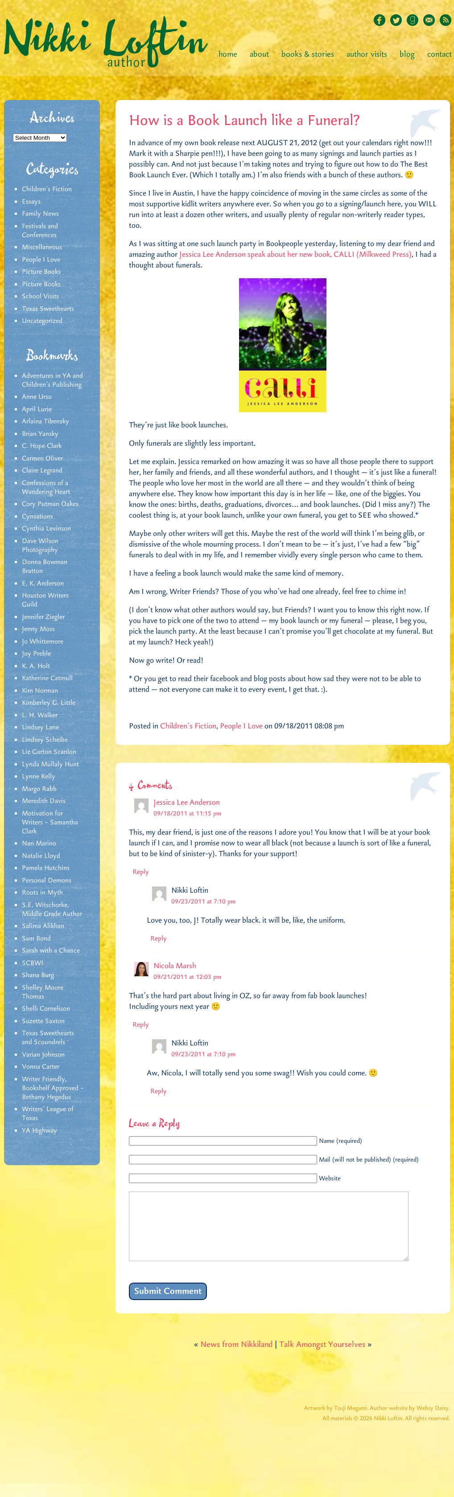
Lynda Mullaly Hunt (50, 764)
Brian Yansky (40, 434)
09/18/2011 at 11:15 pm (187, 814)
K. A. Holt (36, 666)
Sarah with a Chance (51, 950)
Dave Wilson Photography (40, 546)
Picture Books (41, 272)
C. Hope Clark (42, 446)
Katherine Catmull (47, 678)
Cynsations (37, 516)
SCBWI (32, 963)
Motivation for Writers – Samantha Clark (50, 822)
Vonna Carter (40, 1066)
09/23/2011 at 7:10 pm (203, 902)
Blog (407, 54)
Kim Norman (40, 690)
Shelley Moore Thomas (42, 992)
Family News (40, 213)
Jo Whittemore (42, 641)
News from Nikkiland (236, 1358)
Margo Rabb (39, 789)
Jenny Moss (38, 629)
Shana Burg (38, 975)
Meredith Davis (44, 801)
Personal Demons (46, 880)
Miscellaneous (42, 247)
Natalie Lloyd (41, 856)
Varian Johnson (43, 1054)
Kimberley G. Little (48, 702)
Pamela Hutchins (46, 868)
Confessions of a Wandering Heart (46, 488)
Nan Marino (39, 843)
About (259, 54)
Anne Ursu (37, 397)
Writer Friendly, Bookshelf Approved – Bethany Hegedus (53, 1088)
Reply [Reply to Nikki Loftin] (158, 938)
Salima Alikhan (43, 926)
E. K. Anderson (43, 583)
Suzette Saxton (43, 1021)
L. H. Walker (40, 715)
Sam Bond (36, 938)
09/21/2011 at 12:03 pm (187, 977)
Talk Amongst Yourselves (322, 1358)
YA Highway (39, 1130)
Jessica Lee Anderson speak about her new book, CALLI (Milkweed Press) (295, 254)
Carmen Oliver (42, 458)
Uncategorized (42, 321)
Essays (31, 201)
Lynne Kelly (38, 776)
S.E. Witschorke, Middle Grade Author (52, 910)
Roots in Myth (42, 892)
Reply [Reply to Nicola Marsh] (140, 1024)
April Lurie (37, 409)
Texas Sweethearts (48, 309)
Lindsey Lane (40, 727)
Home (228, 54)
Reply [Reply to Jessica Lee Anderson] (140, 872)
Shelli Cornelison (46, 1008)
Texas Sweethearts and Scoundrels (48, 1038)
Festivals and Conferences (40, 231)
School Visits (40, 296)
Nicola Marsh (174, 966)
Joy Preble (36, 653)
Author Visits (367, 54)
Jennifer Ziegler (43, 617)
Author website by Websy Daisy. (410, 1422)
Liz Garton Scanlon (49, 752)
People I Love (41, 259)
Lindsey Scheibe (45, 740)
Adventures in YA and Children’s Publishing (52, 380)
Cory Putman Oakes (50, 504)
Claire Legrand (42, 470)
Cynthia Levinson (46, 528)
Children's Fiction (47, 189)
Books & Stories (307, 54)
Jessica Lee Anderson (186, 802)
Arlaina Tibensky (45, 421)
